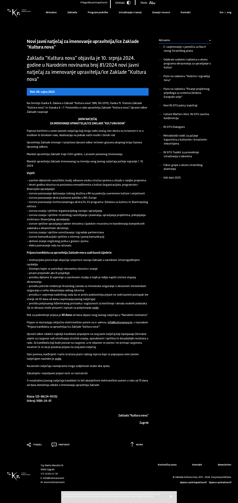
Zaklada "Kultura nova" (19, 13)
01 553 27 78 (51, 473)
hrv (221, 12)
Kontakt (186, 12)
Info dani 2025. (172, 177)
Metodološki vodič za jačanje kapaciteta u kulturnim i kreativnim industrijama (185, 139)
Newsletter (224, 464)
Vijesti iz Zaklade (60, 25)
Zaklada (72, 12)
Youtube (81, 481)
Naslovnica (32, 25)
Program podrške (98, 12)
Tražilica (214, 12)
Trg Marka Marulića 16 (51, 465)
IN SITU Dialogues (174, 127)
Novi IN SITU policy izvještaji (180, 105)
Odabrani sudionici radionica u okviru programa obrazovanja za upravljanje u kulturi (187, 63)
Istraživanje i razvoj (130, 12)
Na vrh (139, 444)
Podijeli (37, 444)
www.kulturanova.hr (54, 482)
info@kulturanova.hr (120, 322)
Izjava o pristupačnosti (193, 482)
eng (229, 12)
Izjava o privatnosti (220, 482)
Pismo (148, 2)
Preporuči (64, 444)
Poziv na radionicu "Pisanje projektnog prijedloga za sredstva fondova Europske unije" (186, 93)
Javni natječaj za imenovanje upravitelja (92, 25)
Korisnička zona (167, 464)
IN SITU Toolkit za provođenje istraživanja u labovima (181, 154)
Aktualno (51, 12)
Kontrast (122, 2)
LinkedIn (76, 481)
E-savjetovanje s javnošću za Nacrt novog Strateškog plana (184, 49)
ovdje (95, 307)
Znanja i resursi (161, 12)
